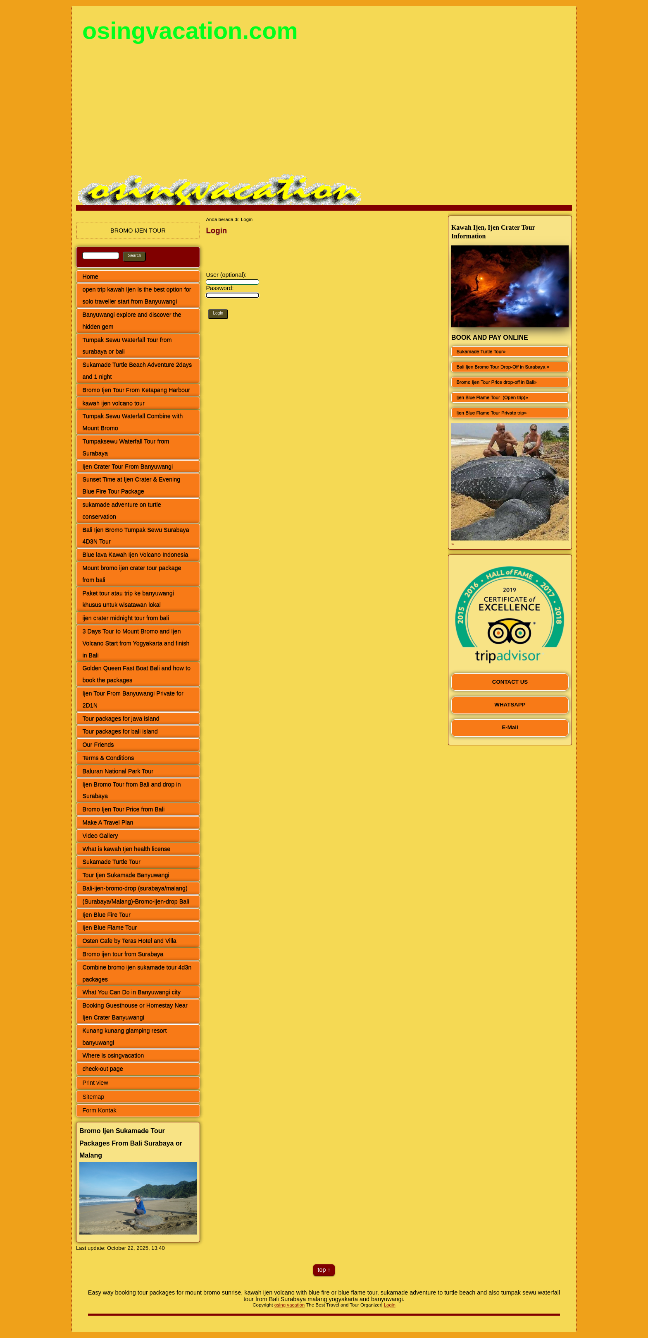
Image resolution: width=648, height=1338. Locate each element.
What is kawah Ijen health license (126, 849)
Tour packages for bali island (119, 731)
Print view (95, 1082)
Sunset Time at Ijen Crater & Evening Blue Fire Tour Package (131, 485)
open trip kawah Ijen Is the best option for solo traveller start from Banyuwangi (136, 295)
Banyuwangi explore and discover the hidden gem (131, 320)
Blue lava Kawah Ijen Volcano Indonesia (135, 554)
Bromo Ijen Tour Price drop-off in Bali (495, 382)
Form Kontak (99, 1110)
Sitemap (93, 1096)
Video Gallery (100, 835)
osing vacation (289, 1304)
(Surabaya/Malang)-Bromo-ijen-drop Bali (135, 901)
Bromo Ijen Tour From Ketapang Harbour (136, 390)
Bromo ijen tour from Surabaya (122, 954)
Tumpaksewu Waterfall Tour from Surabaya (125, 447)
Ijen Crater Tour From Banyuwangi (127, 466)
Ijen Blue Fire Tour (106, 914)
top (321, 1269)
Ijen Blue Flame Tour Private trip (490, 412)
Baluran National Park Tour (117, 771)
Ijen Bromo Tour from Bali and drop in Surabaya (131, 790)
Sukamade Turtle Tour (111, 861)
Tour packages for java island (120, 718)
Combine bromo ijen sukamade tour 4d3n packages (136, 973)
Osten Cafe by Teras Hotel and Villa (129, 940)
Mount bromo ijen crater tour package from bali (131, 574)
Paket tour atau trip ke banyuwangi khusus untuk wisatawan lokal (128, 599)
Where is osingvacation (113, 1055)
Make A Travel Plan (107, 822)
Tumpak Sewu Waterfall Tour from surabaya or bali (127, 345)
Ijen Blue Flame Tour (109, 927)
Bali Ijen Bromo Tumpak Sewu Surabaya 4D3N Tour (135, 535)
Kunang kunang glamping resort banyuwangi (124, 1036)
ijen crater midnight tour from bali (125, 618)
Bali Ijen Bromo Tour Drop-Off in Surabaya (501, 366)
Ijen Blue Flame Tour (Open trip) (490, 397)
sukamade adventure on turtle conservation (121, 510)
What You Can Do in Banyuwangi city (131, 992)
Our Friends (98, 744)
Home (90, 276)
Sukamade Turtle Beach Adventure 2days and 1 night (137, 370)
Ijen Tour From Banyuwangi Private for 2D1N (132, 699)
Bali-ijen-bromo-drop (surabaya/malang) (134, 888)
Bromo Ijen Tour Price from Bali (123, 809)
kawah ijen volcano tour (113, 403)
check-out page (102, 1068)
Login (389, 1304)
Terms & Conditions (108, 757)
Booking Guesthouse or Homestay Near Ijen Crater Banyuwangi (134, 1011)
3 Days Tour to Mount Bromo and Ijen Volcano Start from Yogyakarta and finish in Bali (135, 643)
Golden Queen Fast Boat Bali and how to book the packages (136, 674)
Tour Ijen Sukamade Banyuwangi (125, 875)
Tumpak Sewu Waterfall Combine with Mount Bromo (132, 422)
